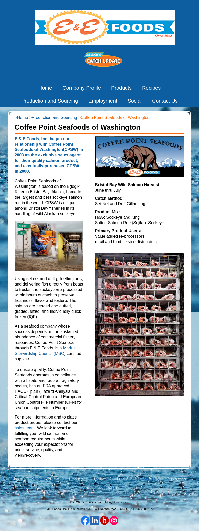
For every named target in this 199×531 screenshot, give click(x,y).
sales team (24, 428)
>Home (21, 117)
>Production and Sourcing (53, 117)
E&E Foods (104, 27)
